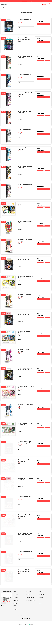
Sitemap (41, 603)
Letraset (15, 605)
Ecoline (15, 599)
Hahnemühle (16, 600)
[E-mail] (6, 595)
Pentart (15, 606)
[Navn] (6, 593)
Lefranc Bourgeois (17, 603)
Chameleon (16, 597)
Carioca (15, 596)
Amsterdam (16, 592)
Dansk (43, 4)
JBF (14, 602)
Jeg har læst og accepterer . (6, 600)
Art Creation (16, 594)
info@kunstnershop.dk (46, 599)
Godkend (3, 603)
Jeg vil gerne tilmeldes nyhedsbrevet (7, 598)
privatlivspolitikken (6, 601)
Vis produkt (43, 23)
